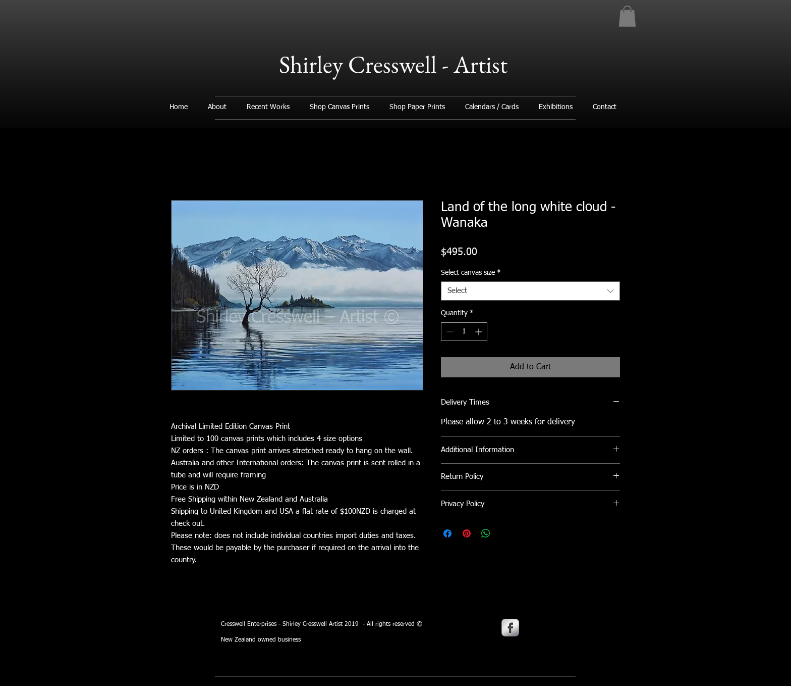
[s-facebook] (510, 627)
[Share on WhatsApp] (486, 533)
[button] (627, 16)
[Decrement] (448, 331)
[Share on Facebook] (447, 533)
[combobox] (530, 291)
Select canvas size (471, 272)
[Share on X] (505, 533)
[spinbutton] (464, 331)
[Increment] (479, 331)
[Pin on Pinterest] (467, 533)
